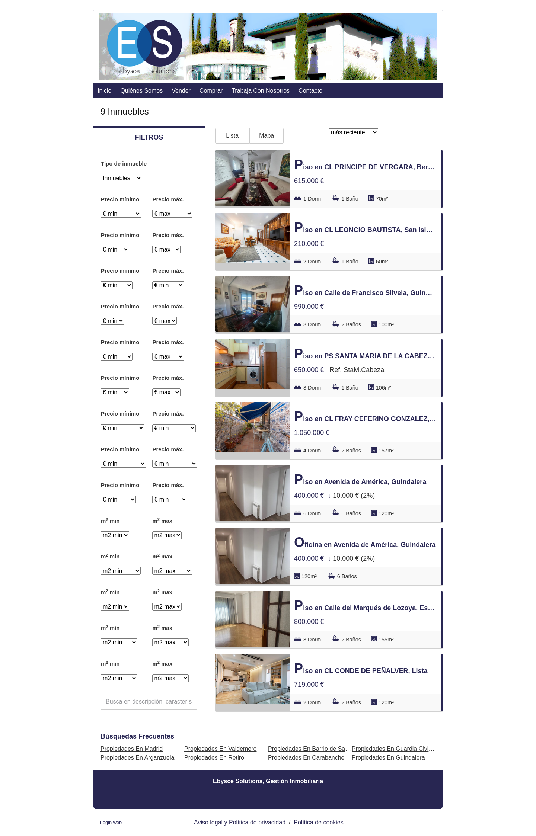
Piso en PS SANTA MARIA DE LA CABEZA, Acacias (365, 353)
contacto (310, 90)
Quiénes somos (141, 90)
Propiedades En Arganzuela (137, 758)
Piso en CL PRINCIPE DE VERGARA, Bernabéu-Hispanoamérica (365, 164)
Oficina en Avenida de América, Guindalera (365, 542)
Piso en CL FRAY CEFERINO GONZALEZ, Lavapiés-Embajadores (365, 416)
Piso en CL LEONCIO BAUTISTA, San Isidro (365, 227)
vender (181, 90)
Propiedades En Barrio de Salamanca (318, 749)
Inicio (104, 90)
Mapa (266, 135)
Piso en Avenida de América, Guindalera (360, 479)
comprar (211, 90)
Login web (111, 822)
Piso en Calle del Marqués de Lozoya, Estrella (365, 605)
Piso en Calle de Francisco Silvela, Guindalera (365, 290)
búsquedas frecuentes (137, 736)
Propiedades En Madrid (131, 749)
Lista (232, 135)
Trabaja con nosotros (261, 90)
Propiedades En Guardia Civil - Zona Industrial (413, 749)
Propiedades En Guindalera (388, 758)
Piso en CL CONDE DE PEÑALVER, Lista (360, 668)
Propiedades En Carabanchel (307, 758)
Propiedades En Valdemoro (220, 749)
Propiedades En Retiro (214, 758)
